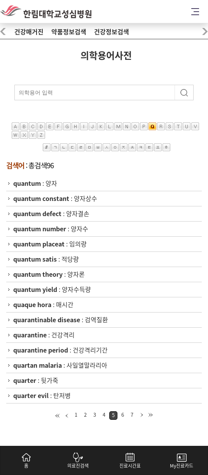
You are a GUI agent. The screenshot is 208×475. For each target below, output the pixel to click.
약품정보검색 (68, 32)
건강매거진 (29, 32)
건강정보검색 (111, 32)
